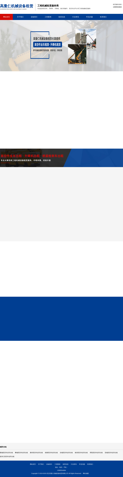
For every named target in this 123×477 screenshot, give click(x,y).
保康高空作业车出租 (51, 452)
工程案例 (48, 17)
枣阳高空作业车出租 (96, 452)
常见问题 (89, 17)
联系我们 (103, 17)
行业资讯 (75, 17)
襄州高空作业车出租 (36, 452)
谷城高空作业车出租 (66, 452)
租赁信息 (62, 17)
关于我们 (20, 17)
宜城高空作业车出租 (111, 452)
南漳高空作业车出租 (81, 452)
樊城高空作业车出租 (21, 452)
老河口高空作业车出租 (7, 456)
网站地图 (86, 473)
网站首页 (6, 17)
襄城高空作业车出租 (6, 452)
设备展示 (34, 17)
